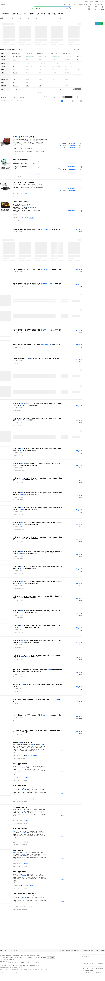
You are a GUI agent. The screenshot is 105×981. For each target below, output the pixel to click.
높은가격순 (15, 101)
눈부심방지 (22, 747)
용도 (33, 168)
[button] (89, 9)
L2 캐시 (44, 141)
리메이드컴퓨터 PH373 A (20, 829)
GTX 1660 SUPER (21, 809)
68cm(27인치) (42, 746)
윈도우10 (33, 204)
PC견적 (73, 4)
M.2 (25, 746)
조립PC (69, 4)
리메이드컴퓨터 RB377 (19, 850)
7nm (22, 141)
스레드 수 (3, 73)
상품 (21, 14)
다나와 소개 (61, 950)
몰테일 (91, 1)
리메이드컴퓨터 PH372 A (20, 785)
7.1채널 (27, 899)
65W (28, 142)
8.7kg (26, 750)
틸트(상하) (32, 747)
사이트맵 (91, 950)
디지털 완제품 (14, 53)
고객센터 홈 (86, 963)
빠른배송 (15, 89)
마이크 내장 (15, 750)
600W (40, 809)
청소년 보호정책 (84, 950)
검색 (78, 89)
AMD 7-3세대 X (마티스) (23, 137)
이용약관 (68, 950)
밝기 (29, 163)
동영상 (54, 14)
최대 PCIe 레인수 (4, 79)
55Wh (35, 210)
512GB (30, 187)
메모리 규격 (32, 139)
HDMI (31, 749)
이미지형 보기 (76, 97)
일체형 (22, 750)
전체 (3, 97)
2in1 (14, 204)
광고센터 (97, 950)
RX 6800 (19, 896)
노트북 (14, 162)
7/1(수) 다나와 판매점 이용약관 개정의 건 (12, 950)
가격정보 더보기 (76, 143)
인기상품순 (3, 101)
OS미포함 (34, 766)
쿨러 (33, 144)
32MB (21, 142)
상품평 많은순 (27, 101)
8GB (18, 168)
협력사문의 (102, 950)
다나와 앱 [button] (3, 4)
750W (36, 896)
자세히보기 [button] (28, 962)
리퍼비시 (64, 190)
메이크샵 (103, 1)
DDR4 (36, 139)
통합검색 (15, 14)
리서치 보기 (5, 66)
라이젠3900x (45, 18)
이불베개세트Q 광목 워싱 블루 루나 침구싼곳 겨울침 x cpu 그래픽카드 (37, 229)
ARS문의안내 (98, 972)
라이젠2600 (69, 18)
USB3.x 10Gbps (17, 771)
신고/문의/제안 (93, 963)
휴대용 (36, 187)
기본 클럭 (26, 141)
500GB (42, 897)
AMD (17, 165)
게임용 (14, 772)
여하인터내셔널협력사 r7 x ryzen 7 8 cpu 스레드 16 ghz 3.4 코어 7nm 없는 (36, 358)
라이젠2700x (61, 18)
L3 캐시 (2, 76)
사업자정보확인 (51, 957)
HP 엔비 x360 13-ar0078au (21, 202)
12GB (25, 791)
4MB (14, 142)
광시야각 (27, 747)
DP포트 (41, 769)
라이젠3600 (21, 18)
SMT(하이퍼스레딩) (17, 144)
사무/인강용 (37, 168)
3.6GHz (30, 141)
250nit (32, 163)
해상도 (17, 163)
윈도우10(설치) (36, 162)
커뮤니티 (90, 4)
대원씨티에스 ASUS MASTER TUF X (25, 893)
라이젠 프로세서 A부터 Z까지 (26, 148)
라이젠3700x (13, 18)
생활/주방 (65, 53)
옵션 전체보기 (40, 92)
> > (18, 154)
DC (30, 168)
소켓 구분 (3, 66)
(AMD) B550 (25, 896)
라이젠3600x (37, 18)
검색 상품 (21, 97)
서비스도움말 (100, 963)
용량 (21, 168)
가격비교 (11, 97)
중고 (65, 147)
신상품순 (21, 101)
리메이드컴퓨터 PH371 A (20, 807)
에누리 (86, 1)
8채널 (28, 769)
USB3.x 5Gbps (37, 749)
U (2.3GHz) (31, 165)
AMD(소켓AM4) (16, 139)
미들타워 (41, 771)
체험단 (98, 4)
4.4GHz (40, 141)
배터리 (32, 210)
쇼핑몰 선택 (45, 97)
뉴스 (38, 14)
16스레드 (27, 139)
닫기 (14, 145)
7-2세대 (23, 165)
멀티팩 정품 (63, 143)
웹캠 (43, 749)
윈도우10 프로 (34, 184)
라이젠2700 (53, 18)
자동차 (65, 4)
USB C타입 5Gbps (34, 771)
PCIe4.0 (32, 142)
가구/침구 (52, 53)
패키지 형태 (3, 86)
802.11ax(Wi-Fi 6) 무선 (19, 749)
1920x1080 (16, 747)
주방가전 (39, 53)
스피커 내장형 (38, 747)
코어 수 (2, 69)
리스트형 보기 (73, 97)
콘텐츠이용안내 (36, 962)
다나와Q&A (61, 14)
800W (38, 766)
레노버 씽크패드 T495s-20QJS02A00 (24, 182)
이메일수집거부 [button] (88, 972)
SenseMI (24, 144)
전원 (28, 168)
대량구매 (42, 151)
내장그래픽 (3, 82)
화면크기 (36, 746)
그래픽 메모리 (20, 769)
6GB (25, 812)
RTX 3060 (19, 788)
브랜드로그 (21, 151)
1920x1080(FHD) (23, 163)
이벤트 (95, 4)
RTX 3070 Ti (20, 766)
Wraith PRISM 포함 (38, 144)
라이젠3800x (29, 18)
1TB (24, 210)
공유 (103, 14)
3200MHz (37, 142)
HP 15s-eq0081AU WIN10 (21, 159)
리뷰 (49, 14)
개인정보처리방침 (75, 950)
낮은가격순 (9, 101)
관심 (38, 151)
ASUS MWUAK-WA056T (22, 742)
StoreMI (29, 144)
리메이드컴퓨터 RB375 (19, 872)
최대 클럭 (35, 141)
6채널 (28, 877)
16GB (23, 187)
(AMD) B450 (28, 766)
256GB (24, 168)
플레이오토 (97, 1)
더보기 (103, 4)
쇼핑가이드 (32, 14)
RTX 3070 (19, 831)
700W (36, 788)
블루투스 (27, 749)
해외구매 (64, 145)
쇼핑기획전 (85, 4)
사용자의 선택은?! (76, 49)
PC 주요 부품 (27, 53)
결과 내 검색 (67, 97)
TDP (25, 142)
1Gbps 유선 (44, 747)
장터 (25, 14)
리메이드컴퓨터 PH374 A (20, 764)
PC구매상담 (79, 4)
